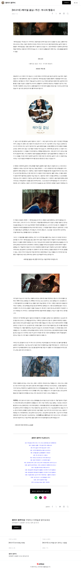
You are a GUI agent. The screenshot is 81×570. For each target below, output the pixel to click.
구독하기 (66, 2)
